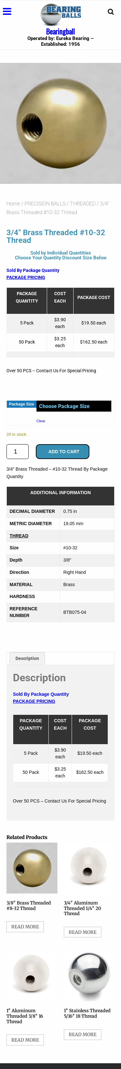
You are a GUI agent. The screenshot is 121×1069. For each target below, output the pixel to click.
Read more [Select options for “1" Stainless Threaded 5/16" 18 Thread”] (82, 1034)
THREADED (83, 204)
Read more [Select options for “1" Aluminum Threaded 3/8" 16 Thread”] (25, 1040)
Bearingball (60, 31)
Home (13, 204)
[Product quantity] (17, 451)
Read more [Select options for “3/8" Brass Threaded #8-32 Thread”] (25, 927)
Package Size (21, 404)
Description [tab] (27, 658)
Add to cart (63, 451)
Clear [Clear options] (40, 421)
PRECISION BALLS (45, 204)
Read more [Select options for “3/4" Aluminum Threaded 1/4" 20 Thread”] (82, 932)
